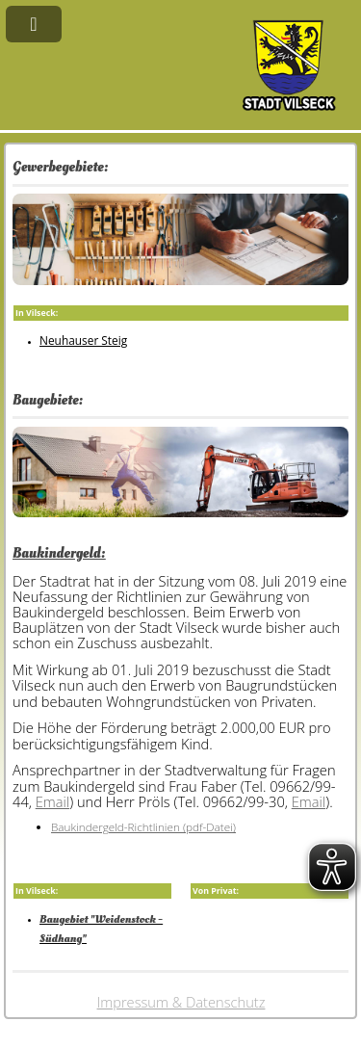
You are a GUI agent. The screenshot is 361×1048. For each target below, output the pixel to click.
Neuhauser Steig (83, 340)
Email (52, 801)
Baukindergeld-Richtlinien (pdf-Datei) (143, 826)
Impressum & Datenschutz (181, 1001)
